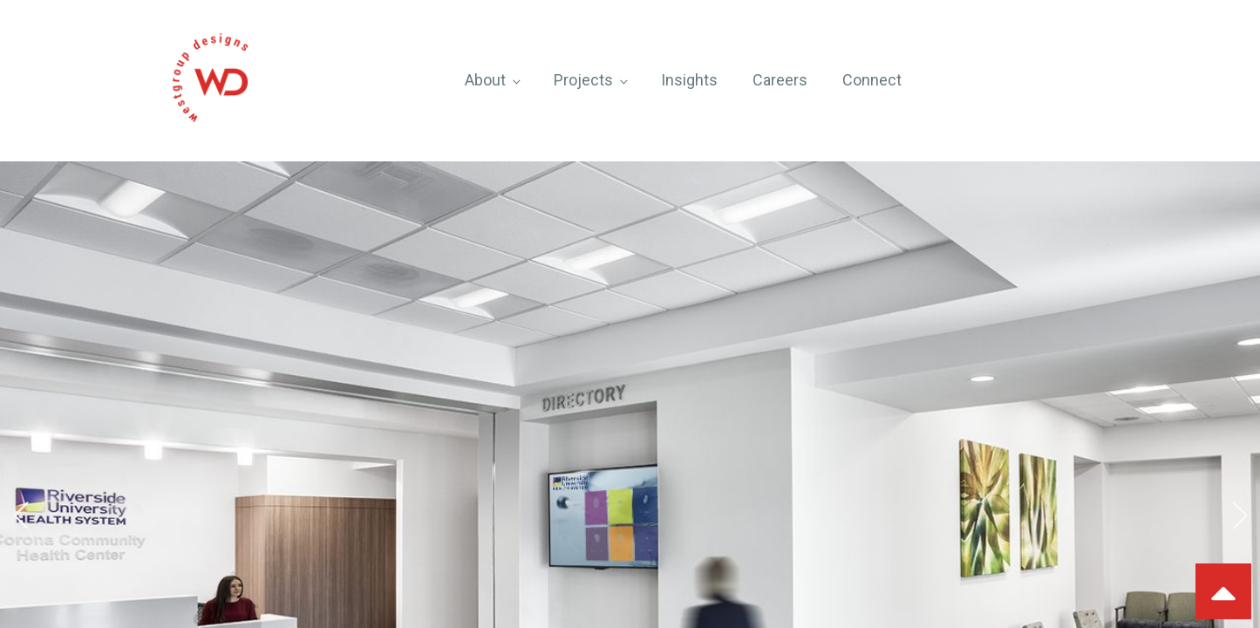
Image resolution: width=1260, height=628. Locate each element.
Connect (872, 80)
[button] (20, 515)
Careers (780, 80)
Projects (583, 80)
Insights (689, 80)
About (485, 80)
